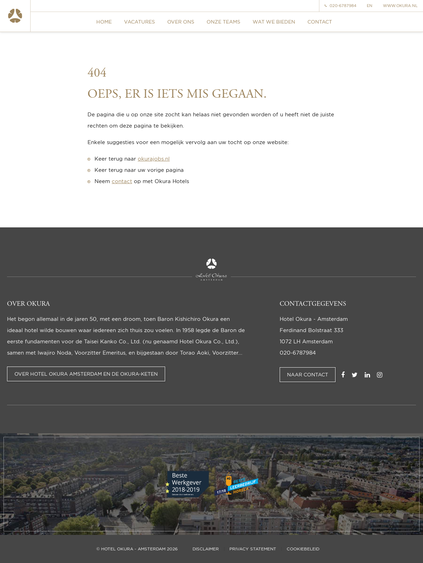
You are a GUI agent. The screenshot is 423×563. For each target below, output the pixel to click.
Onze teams (223, 21)
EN (369, 6)
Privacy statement (252, 549)
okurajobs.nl (154, 159)
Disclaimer (206, 549)
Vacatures (139, 21)
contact (122, 181)
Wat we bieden (274, 21)
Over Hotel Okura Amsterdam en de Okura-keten (86, 373)
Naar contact (307, 374)
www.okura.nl (400, 6)
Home (104, 21)
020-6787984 (340, 6)
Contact (319, 21)
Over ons (180, 21)
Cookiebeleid (303, 549)
